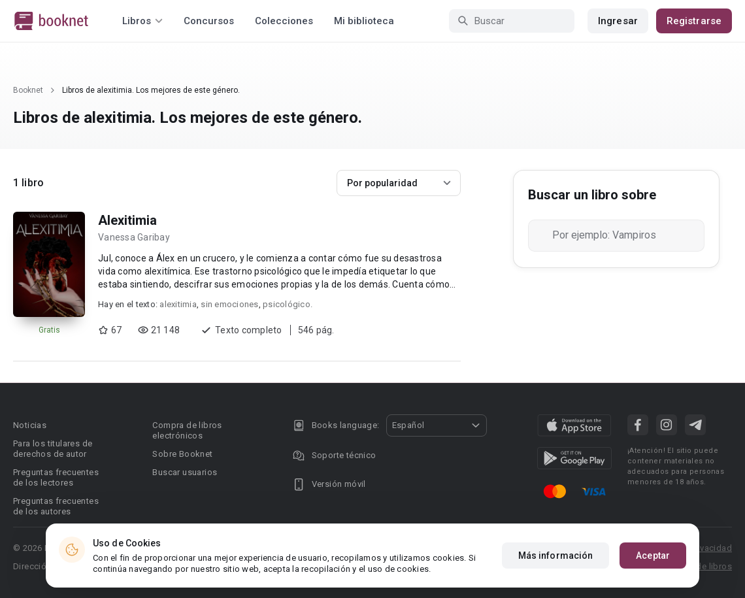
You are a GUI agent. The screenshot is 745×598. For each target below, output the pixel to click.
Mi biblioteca (364, 21)
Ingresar (618, 21)
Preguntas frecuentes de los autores (56, 506)
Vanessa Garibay (134, 237)
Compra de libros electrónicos (187, 430)
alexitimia (178, 304)
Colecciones (284, 21)
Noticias (29, 425)
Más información (555, 555)
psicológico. (287, 304)
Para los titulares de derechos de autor (52, 449)
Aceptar (653, 555)
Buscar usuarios (184, 472)
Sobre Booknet (182, 454)
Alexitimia (127, 220)
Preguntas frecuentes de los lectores (56, 477)
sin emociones (229, 304)
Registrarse (694, 21)
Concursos (209, 21)
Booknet (28, 90)
